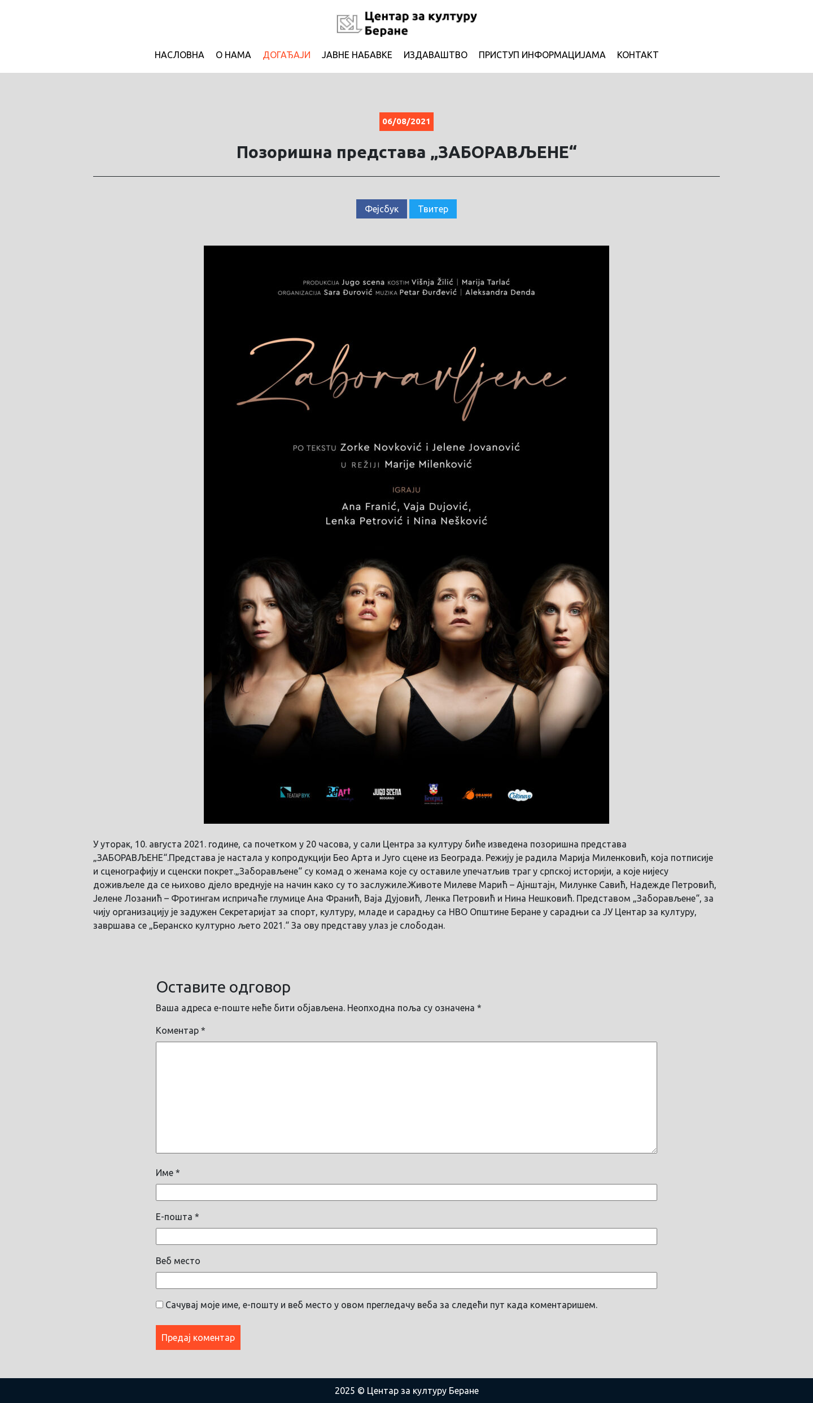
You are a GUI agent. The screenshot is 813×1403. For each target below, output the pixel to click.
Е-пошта (177, 1217)
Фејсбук (382, 209)
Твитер (433, 209)
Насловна (179, 55)
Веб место (178, 1261)
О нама (233, 55)
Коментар (181, 1030)
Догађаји (287, 55)
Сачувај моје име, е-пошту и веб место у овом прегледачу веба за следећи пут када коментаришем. (381, 1305)
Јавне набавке (357, 55)
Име (168, 1173)
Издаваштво (435, 55)
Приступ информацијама (542, 55)
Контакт (638, 55)
